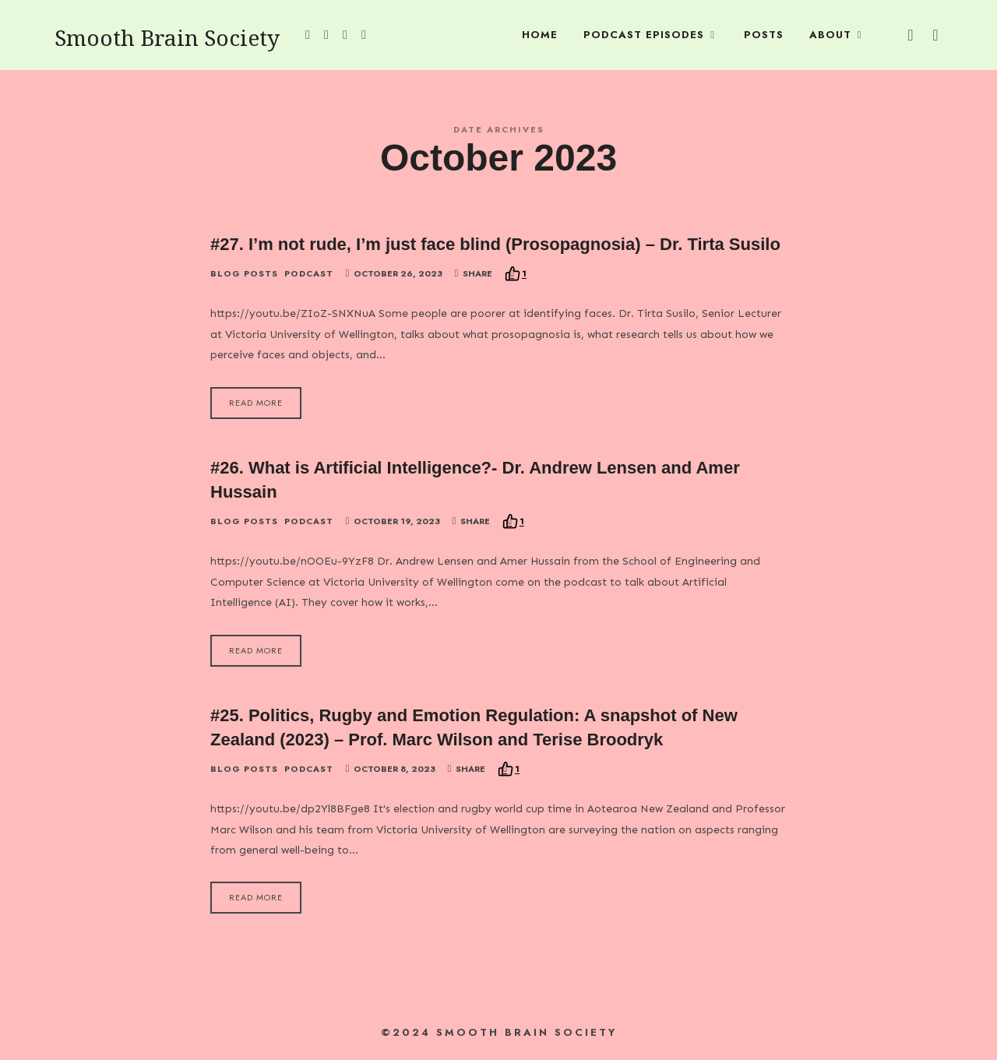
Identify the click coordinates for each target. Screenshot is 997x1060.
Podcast (308, 274)
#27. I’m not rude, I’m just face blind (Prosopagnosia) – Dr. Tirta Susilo (495, 244)
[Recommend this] (516, 273)
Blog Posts (244, 274)
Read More (256, 402)
